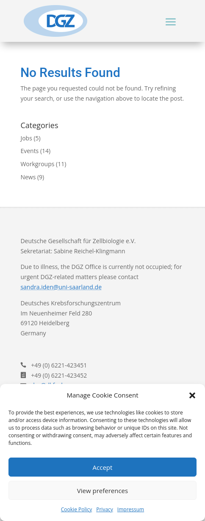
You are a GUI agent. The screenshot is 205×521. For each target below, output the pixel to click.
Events (29, 151)
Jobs (26, 138)
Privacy (104, 509)
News (28, 177)
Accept (103, 467)
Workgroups (37, 164)
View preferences (102, 490)
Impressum (130, 509)
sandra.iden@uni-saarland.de (61, 287)
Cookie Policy (76, 509)
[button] (192, 395)
